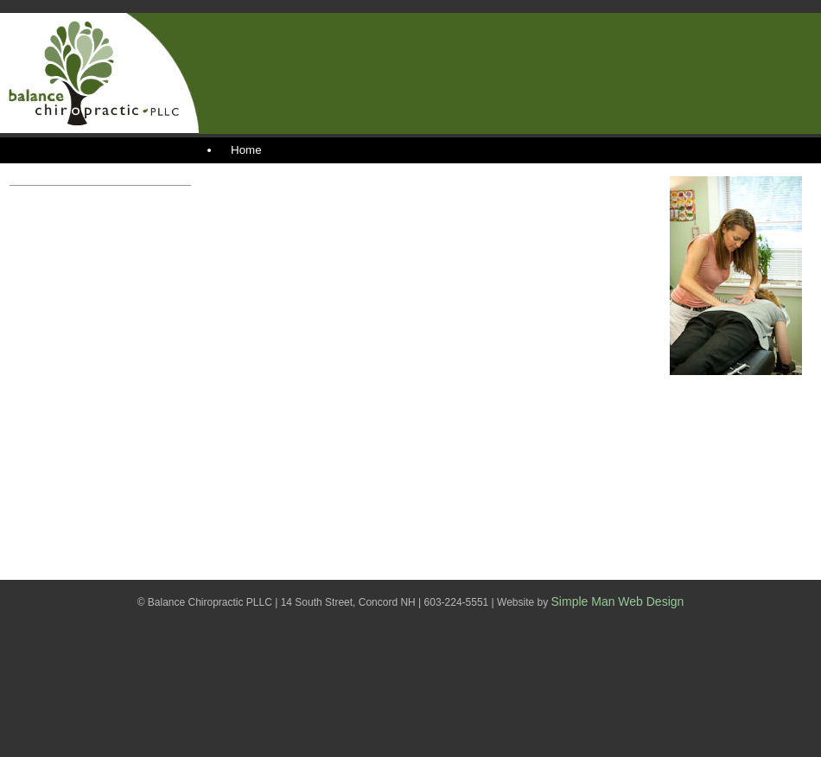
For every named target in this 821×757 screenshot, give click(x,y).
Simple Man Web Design (617, 601)
